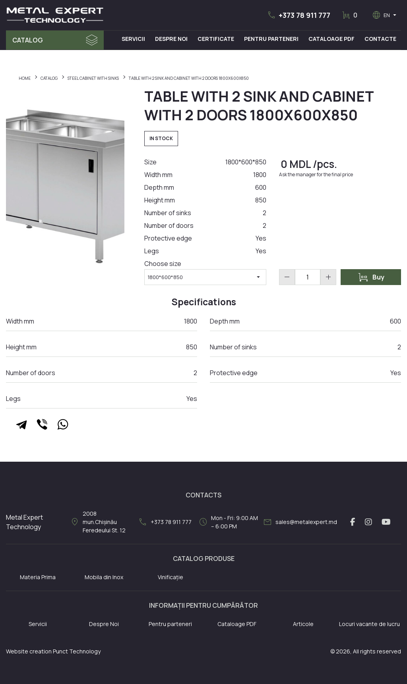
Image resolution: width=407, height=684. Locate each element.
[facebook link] (352, 522)
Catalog (27, 40)
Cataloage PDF (331, 38)
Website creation (29, 651)
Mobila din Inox (104, 577)
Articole (303, 624)
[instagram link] (368, 522)
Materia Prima (38, 577)
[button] (298, 15)
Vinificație (170, 577)
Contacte (380, 38)
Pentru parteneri (170, 624)
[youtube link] (386, 522)
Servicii (133, 38)
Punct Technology (77, 651)
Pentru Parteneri (271, 38)
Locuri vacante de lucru (369, 624)
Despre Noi (171, 38)
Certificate (216, 38)
